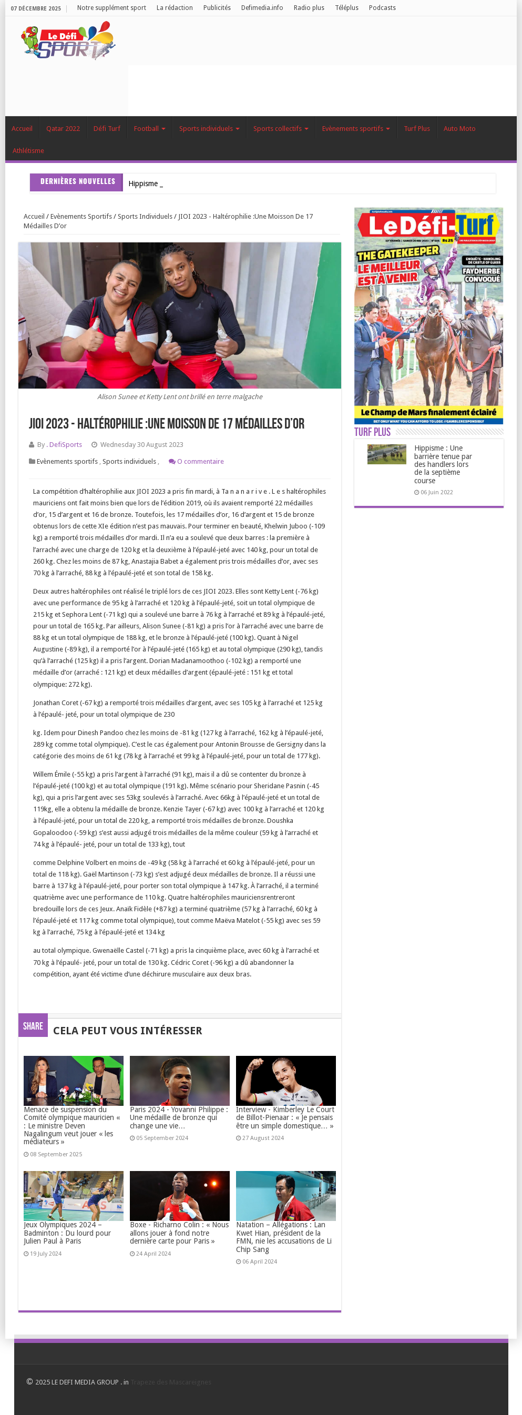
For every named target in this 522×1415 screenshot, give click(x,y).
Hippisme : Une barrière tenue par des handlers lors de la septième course (443, 464)
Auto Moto (460, 129)
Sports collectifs (281, 129)
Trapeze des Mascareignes (170, 1382)
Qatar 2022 (63, 129)
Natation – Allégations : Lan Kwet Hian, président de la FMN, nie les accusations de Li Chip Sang (284, 1236)
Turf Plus (417, 129)
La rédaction (175, 8)
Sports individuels (209, 129)
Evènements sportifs (356, 129)
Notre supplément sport (111, 8)
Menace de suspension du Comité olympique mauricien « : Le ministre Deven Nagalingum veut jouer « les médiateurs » (72, 1125)
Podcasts (382, 8)
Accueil (22, 129)
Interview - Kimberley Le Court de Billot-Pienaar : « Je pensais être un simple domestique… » (285, 1117)
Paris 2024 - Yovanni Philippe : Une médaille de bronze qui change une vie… (179, 1117)
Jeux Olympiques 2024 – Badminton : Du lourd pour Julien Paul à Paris (67, 1232)
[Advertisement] (319, 89)
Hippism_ (142, 183)
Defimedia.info (262, 8)
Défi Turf (107, 129)
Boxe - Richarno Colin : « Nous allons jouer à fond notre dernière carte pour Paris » (179, 1232)
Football (150, 129)
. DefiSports (64, 445)
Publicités (217, 8)
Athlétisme (28, 151)
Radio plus (309, 8)
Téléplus (347, 8)
